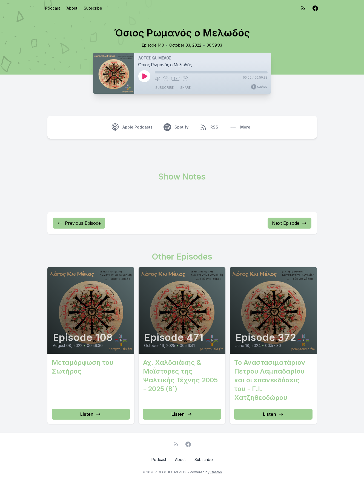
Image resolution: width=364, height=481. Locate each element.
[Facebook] (315, 8)
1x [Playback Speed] (175, 79)
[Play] (144, 76)
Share (185, 87)
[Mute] (157, 78)
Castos (216, 472)
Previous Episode (79, 223)
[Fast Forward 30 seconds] (185, 78)
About (72, 8)
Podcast (52, 8)
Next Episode (289, 223)
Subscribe (93, 8)
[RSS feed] (303, 8)
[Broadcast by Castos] (259, 87)
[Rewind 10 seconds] (165, 78)
